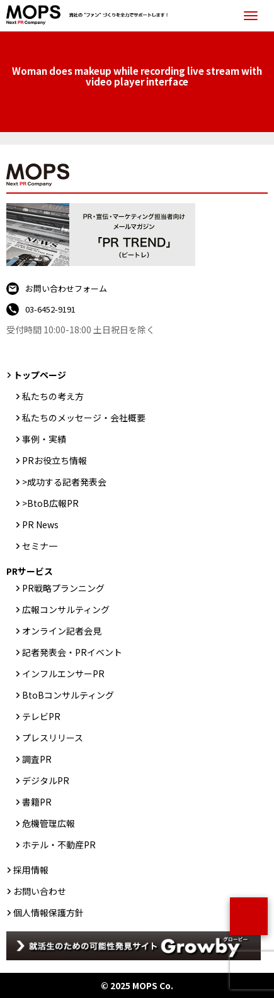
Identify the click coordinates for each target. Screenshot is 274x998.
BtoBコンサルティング (68, 695)
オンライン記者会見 (61, 630)
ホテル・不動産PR (59, 844)
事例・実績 (44, 439)
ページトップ (249, 916)
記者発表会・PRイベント (72, 652)
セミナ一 (39, 546)
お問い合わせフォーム (66, 288)
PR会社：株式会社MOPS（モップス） (90, 15)
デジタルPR (45, 780)
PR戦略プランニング (63, 588)
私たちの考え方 (53, 396)
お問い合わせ (39, 891)
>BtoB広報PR (50, 503)
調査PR (37, 759)
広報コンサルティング (66, 609)
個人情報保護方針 (48, 912)
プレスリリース (52, 737)
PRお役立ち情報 (54, 460)
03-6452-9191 (50, 309)
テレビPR (41, 716)
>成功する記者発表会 (64, 481)
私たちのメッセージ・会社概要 (84, 417)
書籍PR (37, 802)
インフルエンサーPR (63, 673)
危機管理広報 (48, 823)
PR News (40, 524)
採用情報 (31, 869)
